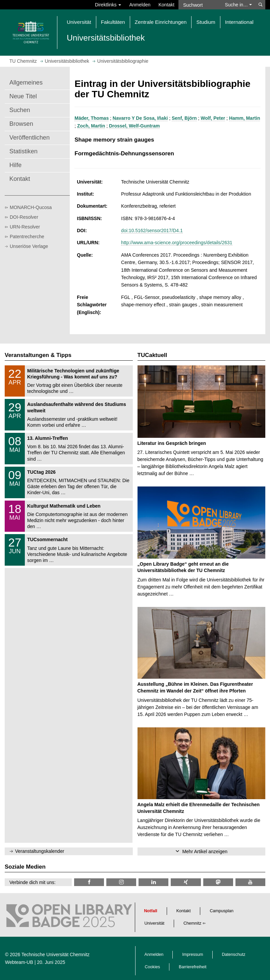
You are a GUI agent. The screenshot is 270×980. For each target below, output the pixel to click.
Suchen (19, 110)
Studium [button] (205, 22)
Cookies (152, 967)
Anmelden (139, 4)
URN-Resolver (25, 226)
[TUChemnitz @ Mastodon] (218, 882)
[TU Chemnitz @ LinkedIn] (153, 882)
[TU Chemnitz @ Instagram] (121, 882)
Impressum (192, 954)
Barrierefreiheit (193, 967)
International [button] (239, 22)
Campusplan (221, 911)
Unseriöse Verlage (29, 246)
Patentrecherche (27, 236)
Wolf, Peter (213, 118)
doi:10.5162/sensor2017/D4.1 (152, 230)
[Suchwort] (199, 4)
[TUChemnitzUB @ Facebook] (89, 882)
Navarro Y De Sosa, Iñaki (140, 118)
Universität (155, 923)
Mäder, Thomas (91, 118)
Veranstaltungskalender (39, 851)
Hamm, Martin (244, 118)
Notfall (150, 911)
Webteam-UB (19, 962)
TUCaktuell (152, 355)
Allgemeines (26, 82)
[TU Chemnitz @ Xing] (186, 882)
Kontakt (166, 4)
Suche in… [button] (238, 4)
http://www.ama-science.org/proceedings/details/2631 (176, 242)
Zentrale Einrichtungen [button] (161, 22)
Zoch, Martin (91, 125)
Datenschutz (234, 954)
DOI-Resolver (24, 217)
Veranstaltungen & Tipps (38, 355)
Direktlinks (108, 4)
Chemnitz (192, 923)
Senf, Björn (184, 118)
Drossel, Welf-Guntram (134, 125)
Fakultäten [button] (113, 22)
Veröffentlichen (29, 137)
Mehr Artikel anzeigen (204, 851)
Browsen (21, 123)
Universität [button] (79, 22)
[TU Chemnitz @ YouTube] (250, 882)
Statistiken (23, 151)
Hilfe (15, 165)
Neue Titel (23, 96)
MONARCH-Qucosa (31, 207)
